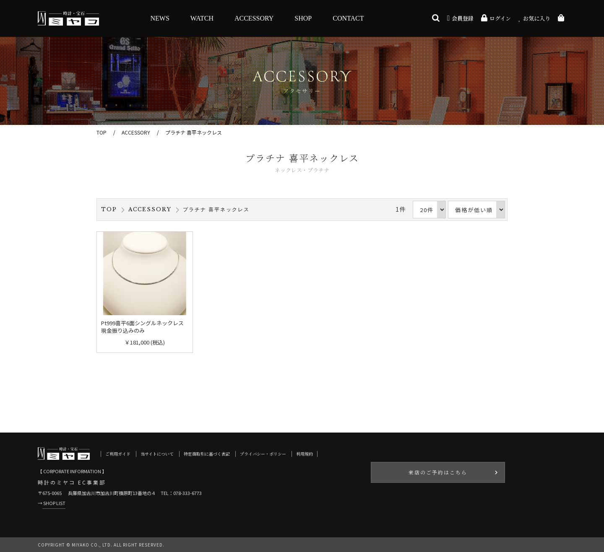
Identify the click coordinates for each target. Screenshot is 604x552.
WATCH (201, 18)
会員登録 (460, 18)
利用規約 (304, 454)
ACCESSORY (253, 18)
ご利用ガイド (117, 454)
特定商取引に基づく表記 (207, 454)
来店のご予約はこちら (438, 472)
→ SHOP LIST (51, 503)
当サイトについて (157, 454)
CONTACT (348, 18)
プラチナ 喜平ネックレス (193, 132)
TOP (101, 132)
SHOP (303, 18)
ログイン (496, 18)
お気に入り (534, 18)
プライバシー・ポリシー (263, 454)
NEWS (160, 18)
